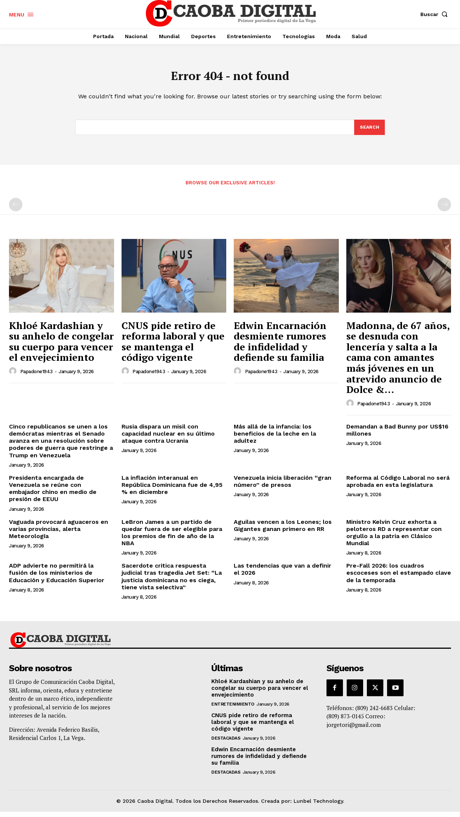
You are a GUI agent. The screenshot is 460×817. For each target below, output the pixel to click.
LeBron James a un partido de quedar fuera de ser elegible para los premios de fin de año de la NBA (172, 537)
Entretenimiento (232, 709)
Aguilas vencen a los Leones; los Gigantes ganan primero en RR (283, 530)
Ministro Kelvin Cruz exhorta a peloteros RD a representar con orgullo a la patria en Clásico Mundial (394, 537)
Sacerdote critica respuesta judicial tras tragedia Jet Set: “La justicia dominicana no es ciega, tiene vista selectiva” (172, 581)
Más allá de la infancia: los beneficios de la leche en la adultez (275, 438)
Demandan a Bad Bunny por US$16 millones (397, 435)
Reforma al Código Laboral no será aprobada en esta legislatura (398, 486)
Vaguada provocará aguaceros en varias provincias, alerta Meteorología (58, 533)
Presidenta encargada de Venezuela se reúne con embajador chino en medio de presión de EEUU (52, 493)
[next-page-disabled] (444, 209)
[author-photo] (14, 376)
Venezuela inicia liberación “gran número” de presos (282, 486)
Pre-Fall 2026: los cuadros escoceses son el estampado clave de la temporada (398, 578)
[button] (435, 14)
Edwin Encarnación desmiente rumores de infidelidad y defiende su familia (280, 346)
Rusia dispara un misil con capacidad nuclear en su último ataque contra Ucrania (168, 438)
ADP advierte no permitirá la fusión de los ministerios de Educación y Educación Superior (56, 578)
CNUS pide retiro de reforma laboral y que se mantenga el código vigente (173, 346)
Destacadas (225, 743)
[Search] (369, 132)
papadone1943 (36, 377)
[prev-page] (15, 209)
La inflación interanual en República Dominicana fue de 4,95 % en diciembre (172, 490)
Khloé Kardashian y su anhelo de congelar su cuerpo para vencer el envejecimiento (61, 346)
